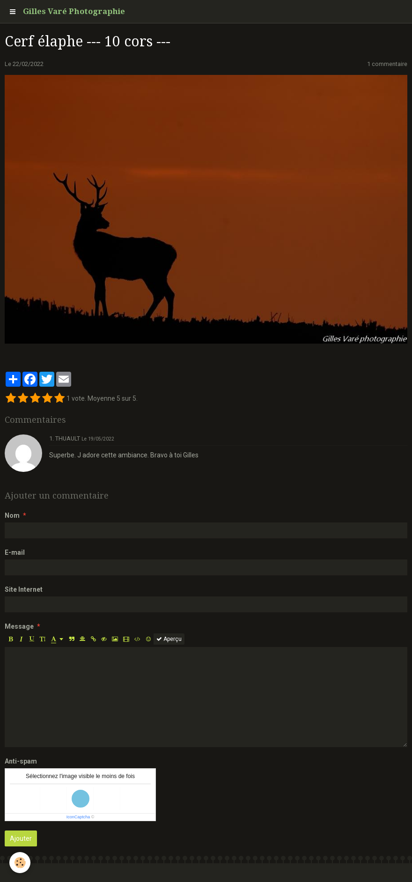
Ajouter (21, 838)
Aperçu (169, 639)
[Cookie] (19, 862)
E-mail (15, 552)
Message (19, 626)
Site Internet (24, 589)
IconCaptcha (78, 817)
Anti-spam (21, 761)
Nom (12, 515)
